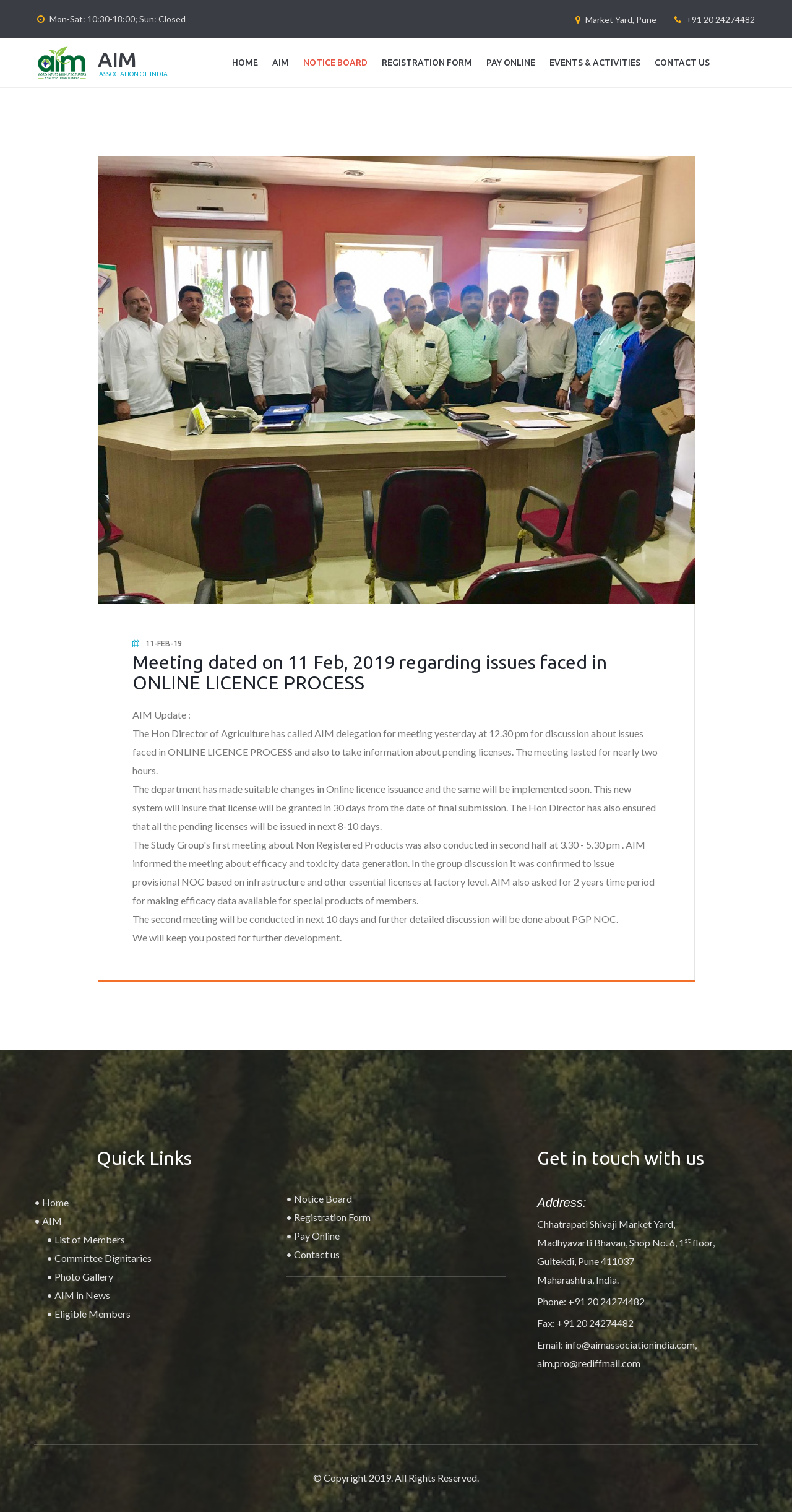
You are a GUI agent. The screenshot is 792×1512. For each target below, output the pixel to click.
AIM (280, 62)
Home (245, 62)
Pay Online (510, 62)
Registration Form (427, 62)
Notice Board (335, 62)
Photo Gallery (83, 1276)
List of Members (89, 1239)
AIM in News (82, 1295)
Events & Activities (594, 62)
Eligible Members (92, 1314)
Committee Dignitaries (103, 1258)
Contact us (682, 62)
